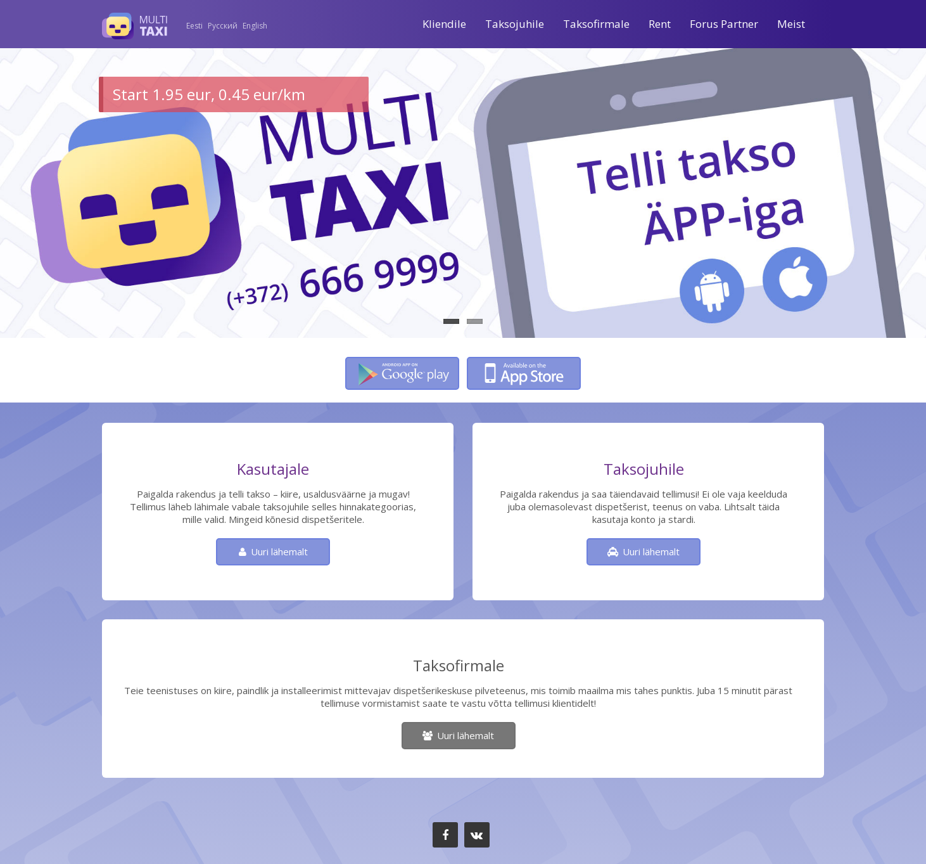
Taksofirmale (596, 23)
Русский (223, 25)
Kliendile (444, 23)
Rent (660, 23)
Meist (791, 23)
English (255, 25)
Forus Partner (724, 23)
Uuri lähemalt (279, 551)
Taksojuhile (514, 23)
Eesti (194, 25)
